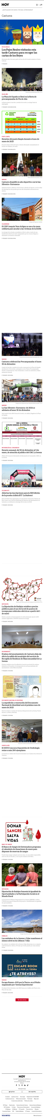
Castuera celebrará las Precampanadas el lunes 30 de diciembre (21, 362)
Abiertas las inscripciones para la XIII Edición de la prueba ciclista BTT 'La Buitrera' (21, 494)
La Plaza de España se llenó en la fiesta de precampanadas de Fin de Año (19, 97)
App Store (12, 1091)
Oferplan (37, 1109)
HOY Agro (5, 1105)
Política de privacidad (21, 1098)
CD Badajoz (8, 1109)
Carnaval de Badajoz (35, 1107)
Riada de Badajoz (20, 1111)
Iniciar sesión (37, 5)
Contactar (7, 1096)
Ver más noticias (22, 1000)
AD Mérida (14, 1109)
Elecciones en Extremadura (23, 1107)
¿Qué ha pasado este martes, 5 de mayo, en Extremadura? (17, 10)
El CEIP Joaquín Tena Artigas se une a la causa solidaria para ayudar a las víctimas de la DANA (21, 227)
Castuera (7, 15)
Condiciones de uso (9, 1098)
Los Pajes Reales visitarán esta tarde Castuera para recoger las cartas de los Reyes (19, 52)
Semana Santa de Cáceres (22, 1105)
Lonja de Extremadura (37, 1111)
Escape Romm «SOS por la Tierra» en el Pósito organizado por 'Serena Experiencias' (21, 983)
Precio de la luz (29, 1109)
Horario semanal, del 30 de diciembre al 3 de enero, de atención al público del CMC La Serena (22, 451)
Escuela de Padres (6, 1111)
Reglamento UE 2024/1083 (33, 1096)
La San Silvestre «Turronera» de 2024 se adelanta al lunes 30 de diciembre (18, 409)
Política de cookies (28, 1101)
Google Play (32, 1091)
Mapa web (36, 1098)
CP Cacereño (21, 1109)
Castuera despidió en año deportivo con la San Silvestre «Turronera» (21, 183)
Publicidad (29, 1098)
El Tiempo (27, 1111)
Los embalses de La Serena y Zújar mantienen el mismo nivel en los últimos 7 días (22, 939)
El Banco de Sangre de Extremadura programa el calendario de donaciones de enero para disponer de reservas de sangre (21, 849)
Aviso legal (22, 1096)
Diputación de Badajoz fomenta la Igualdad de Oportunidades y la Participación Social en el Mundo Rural (21, 893)
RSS (13, 1111)
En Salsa (14, 1107)
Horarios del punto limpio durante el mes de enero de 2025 (20, 140)
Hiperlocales (12, 1105)
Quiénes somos (14, 1096)
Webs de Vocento (38, 1115)
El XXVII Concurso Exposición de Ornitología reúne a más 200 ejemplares (21, 749)
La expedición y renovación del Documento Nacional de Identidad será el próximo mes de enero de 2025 (21, 705)
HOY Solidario (7, 1107)
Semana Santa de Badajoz (35, 1105)
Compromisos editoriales (17, 1101)
